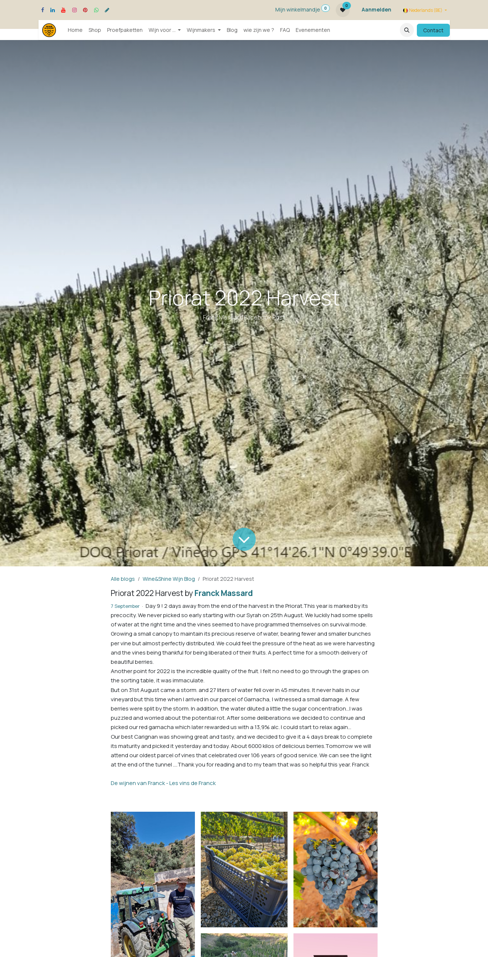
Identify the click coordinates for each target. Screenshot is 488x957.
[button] (407, 30)
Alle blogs (123, 578)
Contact (433, 30)
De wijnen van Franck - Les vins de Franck (163, 783)
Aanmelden (376, 9)
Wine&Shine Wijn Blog (169, 578)
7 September (125, 606)
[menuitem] (75, 30)
